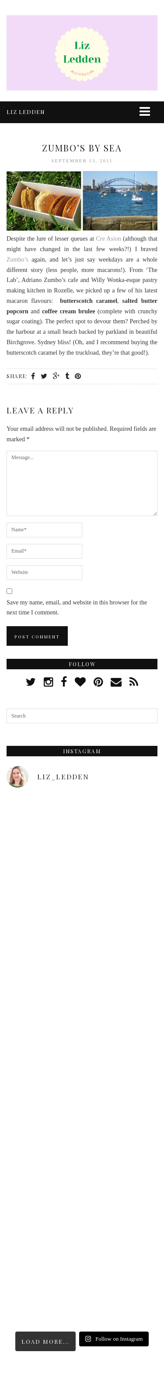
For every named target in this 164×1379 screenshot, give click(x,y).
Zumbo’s (17, 259)
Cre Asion (108, 238)
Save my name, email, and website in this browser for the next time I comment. (77, 607)
